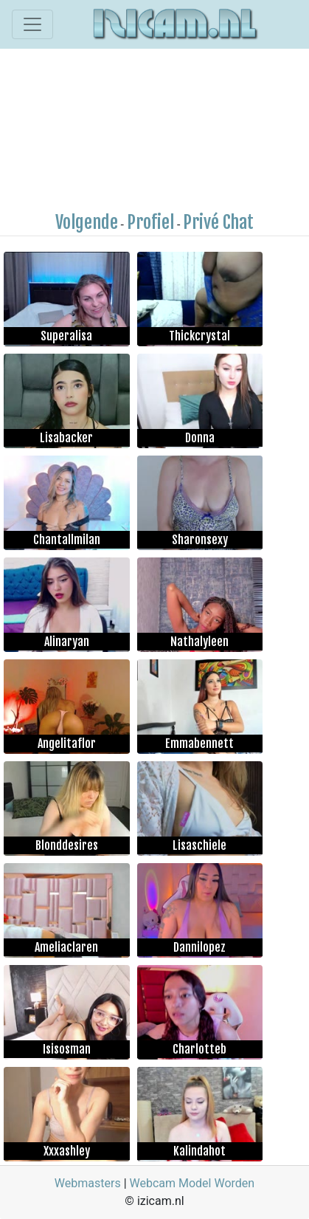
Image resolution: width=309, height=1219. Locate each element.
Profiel (150, 222)
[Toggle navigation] (32, 24)
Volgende (86, 222)
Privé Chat (218, 222)
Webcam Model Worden (192, 1183)
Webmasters (88, 1183)
